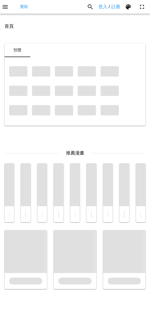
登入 (102, 6)
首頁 (9, 26)
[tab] (17, 50)
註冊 (115, 6)
